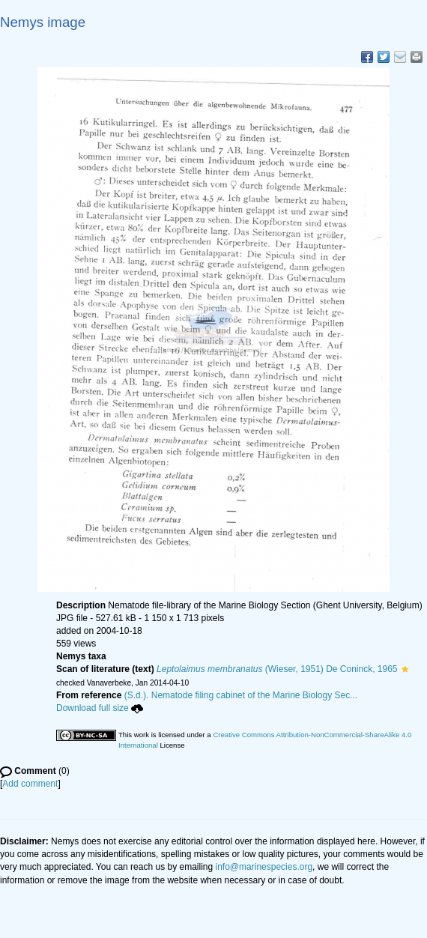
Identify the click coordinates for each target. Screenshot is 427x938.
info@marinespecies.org (264, 867)
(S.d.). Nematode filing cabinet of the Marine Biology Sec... (241, 695)
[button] (405, 669)
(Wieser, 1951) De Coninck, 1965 (277, 669)
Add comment (30, 783)
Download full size (99, 708)
